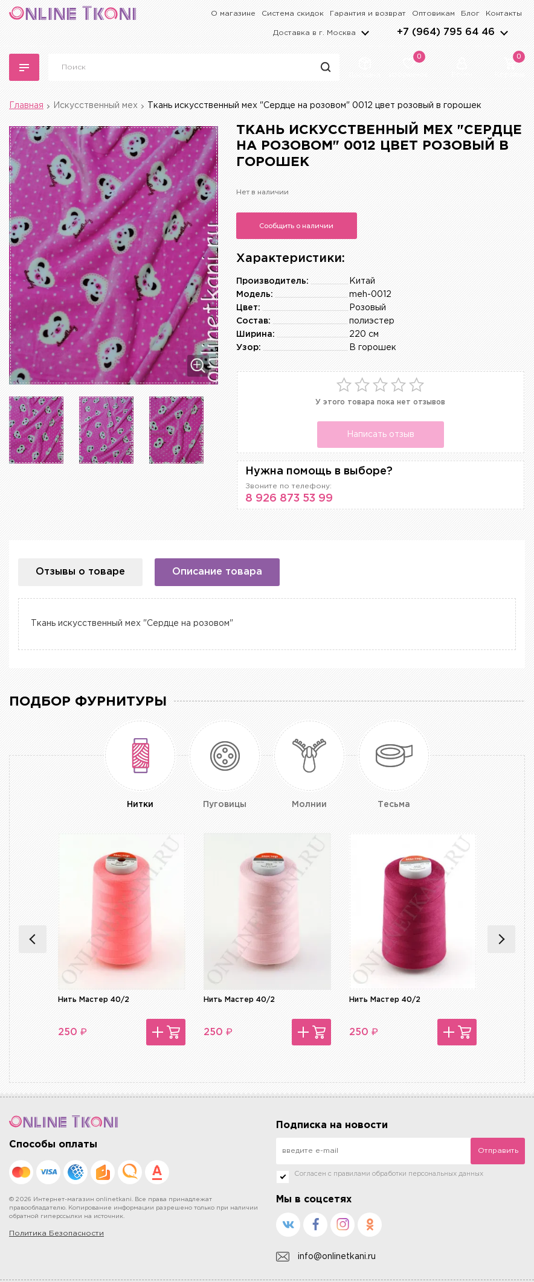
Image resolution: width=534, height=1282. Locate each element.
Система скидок (293, 13)
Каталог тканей (24, 67)
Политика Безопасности (56, 1233)
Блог (470, 13)
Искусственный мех (95, 105)
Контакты (504, 13)
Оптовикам (433, 13)
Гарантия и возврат (368, 13)
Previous (33, 939)
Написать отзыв (380, 434)
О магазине (233, 13)
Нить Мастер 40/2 (93, 1000)
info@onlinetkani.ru (326, 1257)
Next (501, 939)
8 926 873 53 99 (289, 498)
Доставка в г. (314, 33)
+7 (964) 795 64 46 (446, 32)
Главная (26, 105)
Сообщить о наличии (296, 226)
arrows (504, 32)
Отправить (498, 1150)
